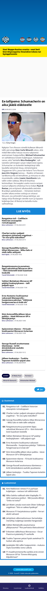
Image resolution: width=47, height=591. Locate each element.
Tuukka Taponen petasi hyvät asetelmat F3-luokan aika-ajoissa (25, 539)
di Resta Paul (16, 376)
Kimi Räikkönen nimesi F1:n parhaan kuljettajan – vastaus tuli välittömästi (22, 490)
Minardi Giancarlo (9, 380)
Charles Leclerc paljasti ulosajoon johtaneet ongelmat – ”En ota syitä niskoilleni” (17, 235)
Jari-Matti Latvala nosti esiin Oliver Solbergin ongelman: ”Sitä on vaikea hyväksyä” (25, 506)
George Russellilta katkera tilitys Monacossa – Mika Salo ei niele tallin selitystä (17, 250)
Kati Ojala (5, 254)
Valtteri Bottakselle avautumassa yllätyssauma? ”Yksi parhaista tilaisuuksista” (25, 526)
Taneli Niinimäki (8, 275)
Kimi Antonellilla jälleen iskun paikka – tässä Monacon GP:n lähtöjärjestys (16, 316)
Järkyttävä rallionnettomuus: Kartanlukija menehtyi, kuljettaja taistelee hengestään (24, 519)
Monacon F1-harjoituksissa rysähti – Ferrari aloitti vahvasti (25, 512)
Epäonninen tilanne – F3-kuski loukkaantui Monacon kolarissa (17, 329)
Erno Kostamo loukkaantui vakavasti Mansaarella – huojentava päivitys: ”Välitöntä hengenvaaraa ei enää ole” (17, 299)
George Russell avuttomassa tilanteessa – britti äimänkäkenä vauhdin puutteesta (15, 346)
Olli (3, 109)
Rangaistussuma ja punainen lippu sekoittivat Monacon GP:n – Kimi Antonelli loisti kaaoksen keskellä (17, 269)
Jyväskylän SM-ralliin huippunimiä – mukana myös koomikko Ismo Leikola (25, 546)
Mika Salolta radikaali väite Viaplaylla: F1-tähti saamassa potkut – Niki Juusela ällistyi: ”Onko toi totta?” (25, 498)
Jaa (40, 389)
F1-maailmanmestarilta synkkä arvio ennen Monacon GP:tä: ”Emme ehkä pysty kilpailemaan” (25, 554)
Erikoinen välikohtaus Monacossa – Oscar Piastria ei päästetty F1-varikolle (24, 532)
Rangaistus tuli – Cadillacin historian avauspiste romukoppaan (15, 220)
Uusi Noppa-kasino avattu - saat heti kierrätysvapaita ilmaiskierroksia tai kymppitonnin (22, 51)
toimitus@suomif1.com (23, 570)
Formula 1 (28, 376)
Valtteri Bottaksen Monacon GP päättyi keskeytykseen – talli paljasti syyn (17, 283)
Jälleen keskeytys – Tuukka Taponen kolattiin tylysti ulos (16, 359)
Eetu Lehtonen (7, 225)
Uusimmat (9, 400)
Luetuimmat (10, 483)
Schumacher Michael (27, 380)
